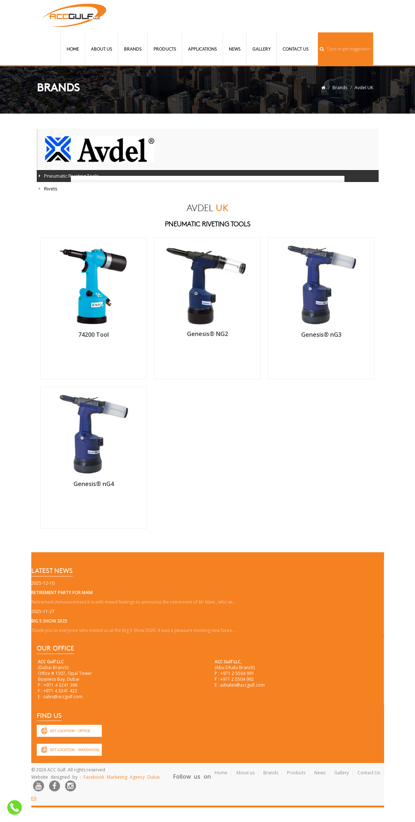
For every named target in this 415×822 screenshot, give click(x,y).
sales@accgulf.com (63, 696)
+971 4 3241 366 (60, 685)
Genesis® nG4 (93, 484)
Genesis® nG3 (321, 335)
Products (164, 49)
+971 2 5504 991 (237, 673)
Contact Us (295, 49)
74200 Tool (93, 335)
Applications (202, 49)
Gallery (261, 49)
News (234, 49)
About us (245, 773)
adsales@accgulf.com (242, 685)
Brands (132, 49)
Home (73, 49)
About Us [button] (101, 49)
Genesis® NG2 (207, 334)
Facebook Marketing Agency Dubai (122, 777)
